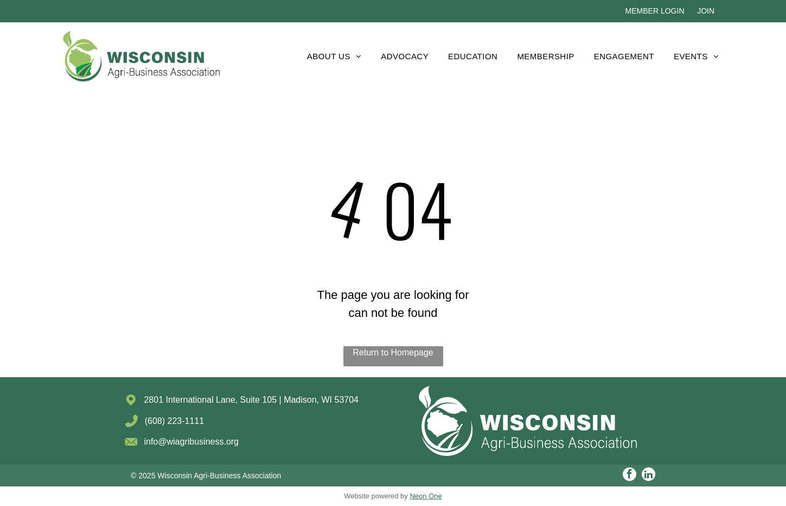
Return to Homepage (393, 352)
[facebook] (629, 475)
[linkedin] (648, 475)
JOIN (705, 11)
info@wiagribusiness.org (191, 441)
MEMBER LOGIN (655, 11)
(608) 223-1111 (174, 421)
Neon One (426, 496)
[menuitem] (334, 56)
